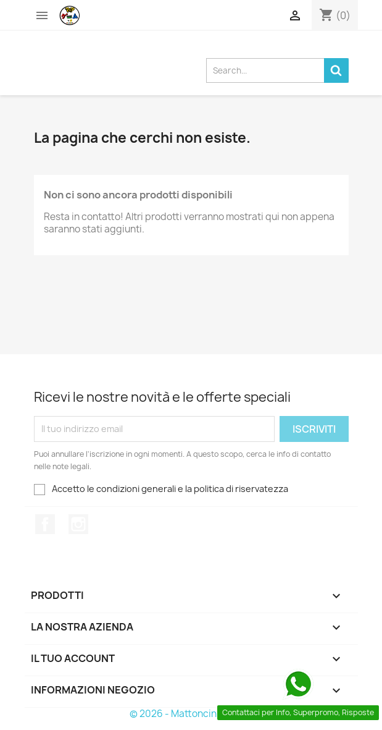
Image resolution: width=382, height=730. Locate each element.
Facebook (45, 524)
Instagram (78, 524)
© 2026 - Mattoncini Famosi (191, 713)
